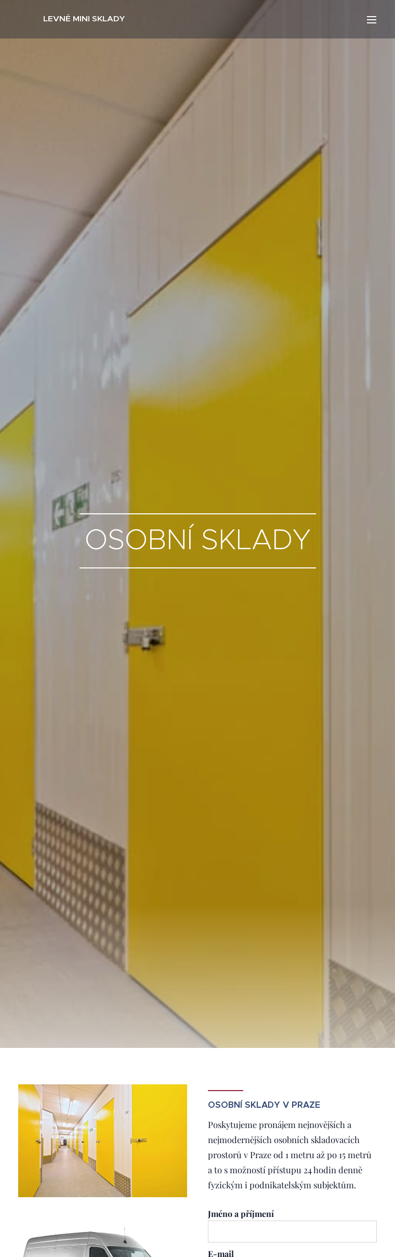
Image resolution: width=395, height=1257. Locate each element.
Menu (371, 19)
